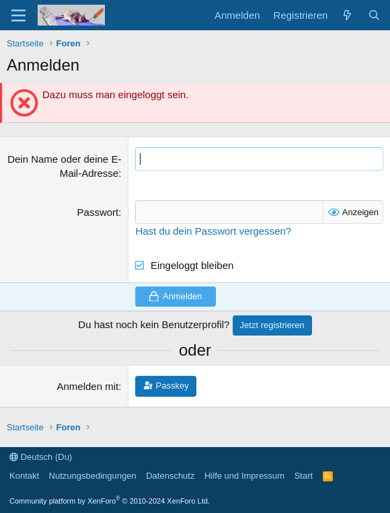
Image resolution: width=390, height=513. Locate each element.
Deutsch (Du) (40, 457)
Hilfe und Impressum (244, 476)
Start (304, 476)
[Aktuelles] (347, 15)
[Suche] (374, 15)
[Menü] (18, 15)
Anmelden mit (88, 386)
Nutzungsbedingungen (92, 476)
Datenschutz (170, 476)
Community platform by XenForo (109, 501)
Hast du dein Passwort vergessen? (213, 231)
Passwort (98, 212)
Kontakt (24, 476)
